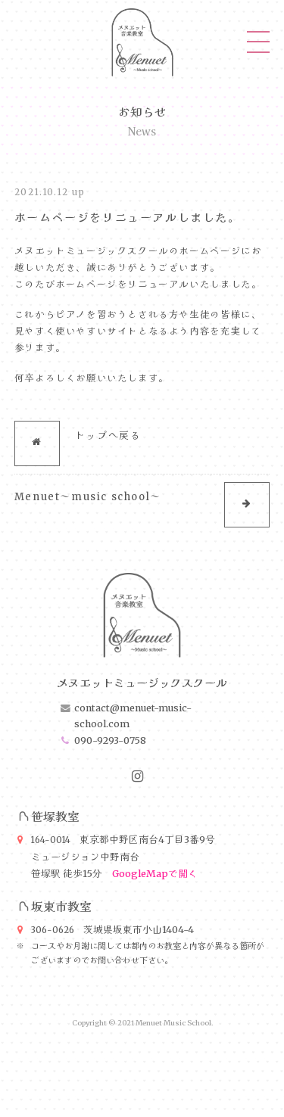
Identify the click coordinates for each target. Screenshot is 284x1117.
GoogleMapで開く (155, 873)
